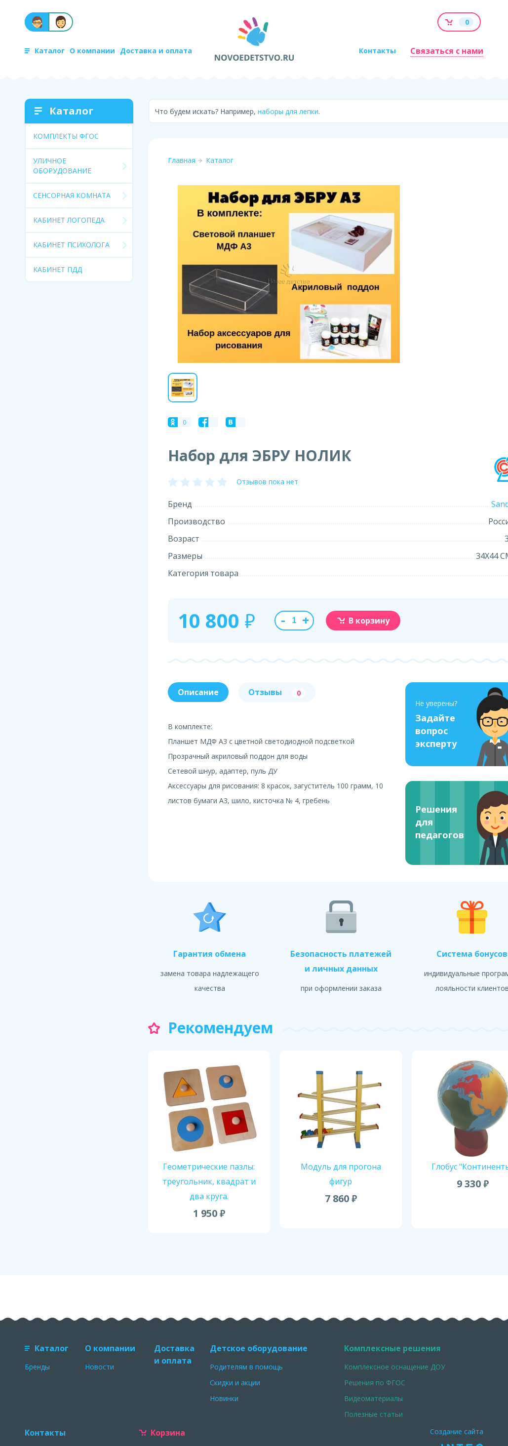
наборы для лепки (288, 111)
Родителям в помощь (246, 1366)
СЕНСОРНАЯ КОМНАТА (72, 195)
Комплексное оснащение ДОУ (394, 1366)
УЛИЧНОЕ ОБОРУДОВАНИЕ (62, 165)
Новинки (224, 1398)
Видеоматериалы (373, 1398)
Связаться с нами (446, 50)
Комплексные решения (392, 1348)
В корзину (363, 620)
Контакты (377, 50)
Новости (99, 1366)
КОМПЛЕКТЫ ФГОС (66, 136)
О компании (92, 50)
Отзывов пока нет (267, 481)
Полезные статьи (373, 1414)
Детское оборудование (259, 1348)
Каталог (45, 50)
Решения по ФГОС (374, 1382)
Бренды (37, 1366)
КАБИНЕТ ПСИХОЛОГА (71, 244)
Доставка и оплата (156, 50)
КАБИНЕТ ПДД (57, 269)
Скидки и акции (235, 1382)
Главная (181, 160)
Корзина (162, 1432)
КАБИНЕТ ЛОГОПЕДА (69, 220)
